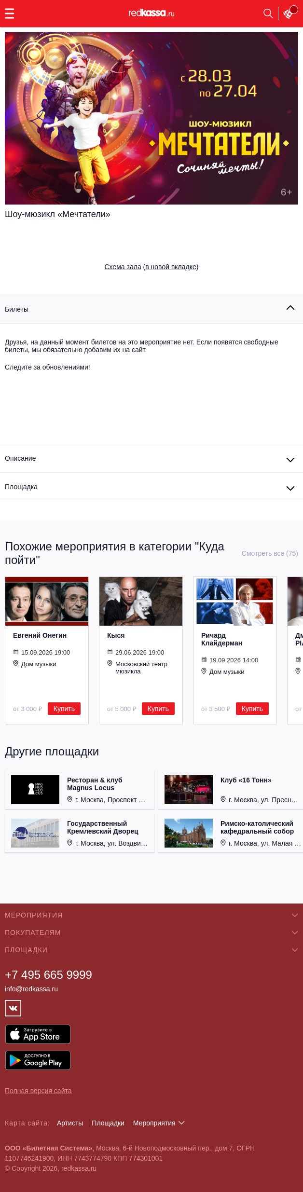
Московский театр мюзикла (137, 667)
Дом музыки (34, 664)
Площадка (21, 487)
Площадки (108, 1123)
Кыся (115, 635)
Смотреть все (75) (270, 553)
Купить (64, 708)
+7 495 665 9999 (48, 974)
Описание (20, 458)
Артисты (70, 1123)
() (152, 267)
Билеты (16, 309)
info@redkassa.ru (31, 989)
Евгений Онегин (40, 635)
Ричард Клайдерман (221, 639)
